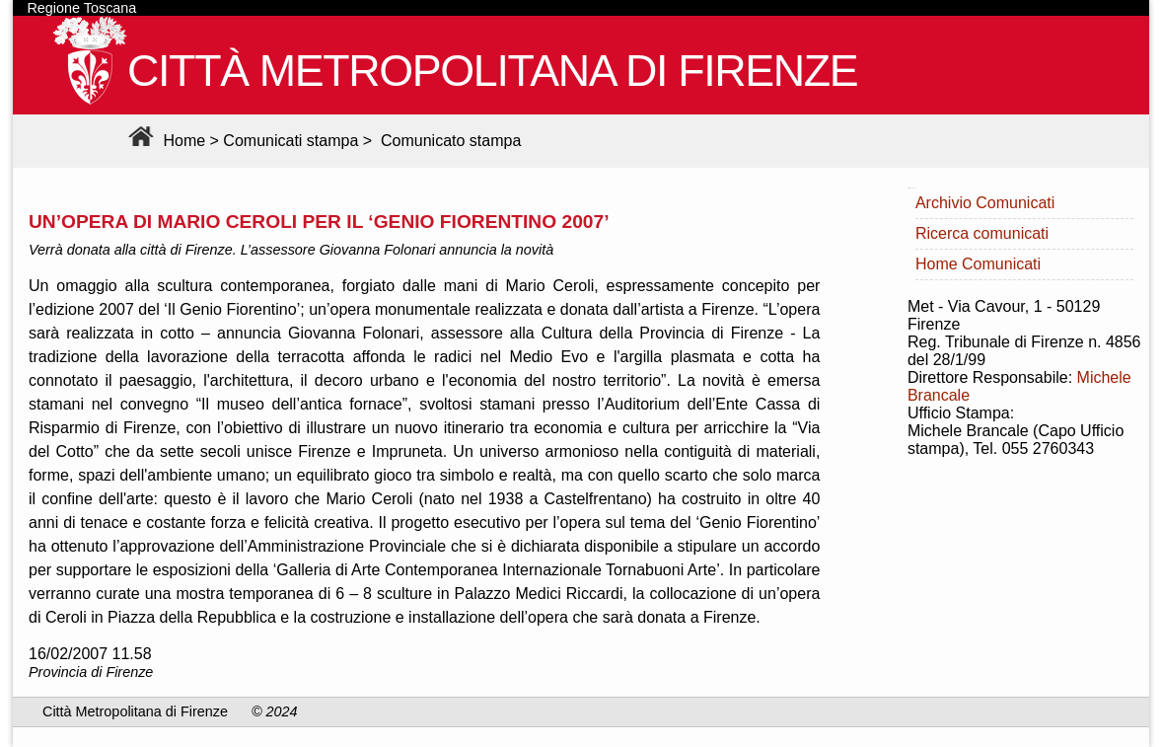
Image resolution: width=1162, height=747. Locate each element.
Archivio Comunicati (984, 202)
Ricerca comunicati (982, 233)
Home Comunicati (978, 264)
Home (164, 140)
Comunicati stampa (290, 140)
